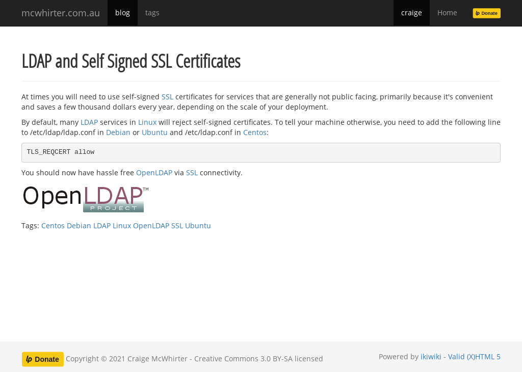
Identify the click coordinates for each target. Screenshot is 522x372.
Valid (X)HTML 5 (474, 356)
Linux (147, 122)
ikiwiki (431, 356)
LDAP (89, 122)
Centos (255, 132)
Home (447, 12)
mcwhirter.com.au (60, 13)
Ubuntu (155, 132)
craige (411, 12)
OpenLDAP (154, 172)
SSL (167, 96)
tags (152, 12)
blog (122, 12)
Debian (118, 132)
